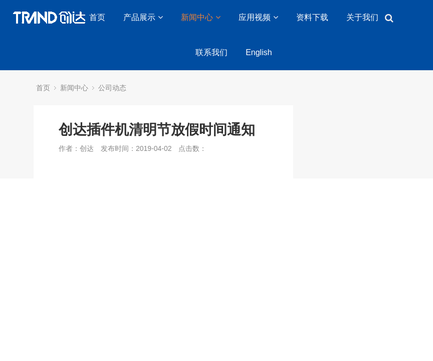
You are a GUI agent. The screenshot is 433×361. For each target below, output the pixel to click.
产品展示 (143, 17)
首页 (97, 17)
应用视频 (258, 17)
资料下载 (312, 17)
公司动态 (112, 88)
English (259, 52)
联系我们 (211, 52)
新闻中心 (201, 17)
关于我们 (362, 17)
